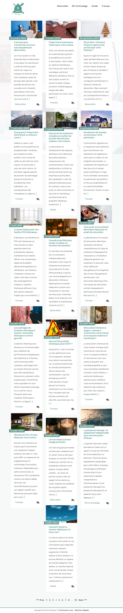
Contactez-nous (66, 610)
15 (76, 600)
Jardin (94, 6)
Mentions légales (82, 610)
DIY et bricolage (79, 6)
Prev (42, 600)
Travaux (106, 6)
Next (81, 600)
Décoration (62, 6)
